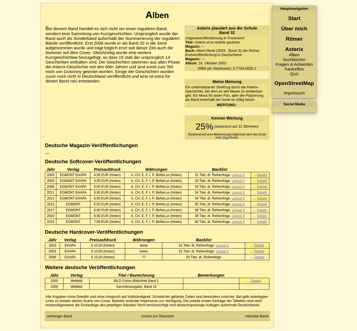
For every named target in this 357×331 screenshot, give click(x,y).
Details (262, 175)
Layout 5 (238, 175)
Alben (294, 54)
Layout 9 (238, 216)
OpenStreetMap (294, 83)
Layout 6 (238, 187)
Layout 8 (238, 198)
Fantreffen (294, 69)
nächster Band (256, 316)
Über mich (294, 28)
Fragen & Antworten (294, 64)
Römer (294, 39)
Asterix (294, 49)
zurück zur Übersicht (157, 316)
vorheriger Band (59, 316)
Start (294, 18)
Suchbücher (294, 59)
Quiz (294, 73)
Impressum (294, 93)
